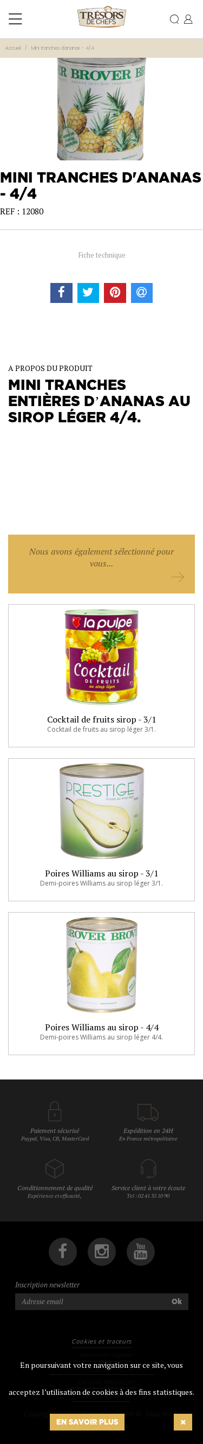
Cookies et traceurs (101, 1341)
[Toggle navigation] (15, 19)
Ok (177, 1301)
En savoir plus (87, 1422)
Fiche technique (102, 255)
